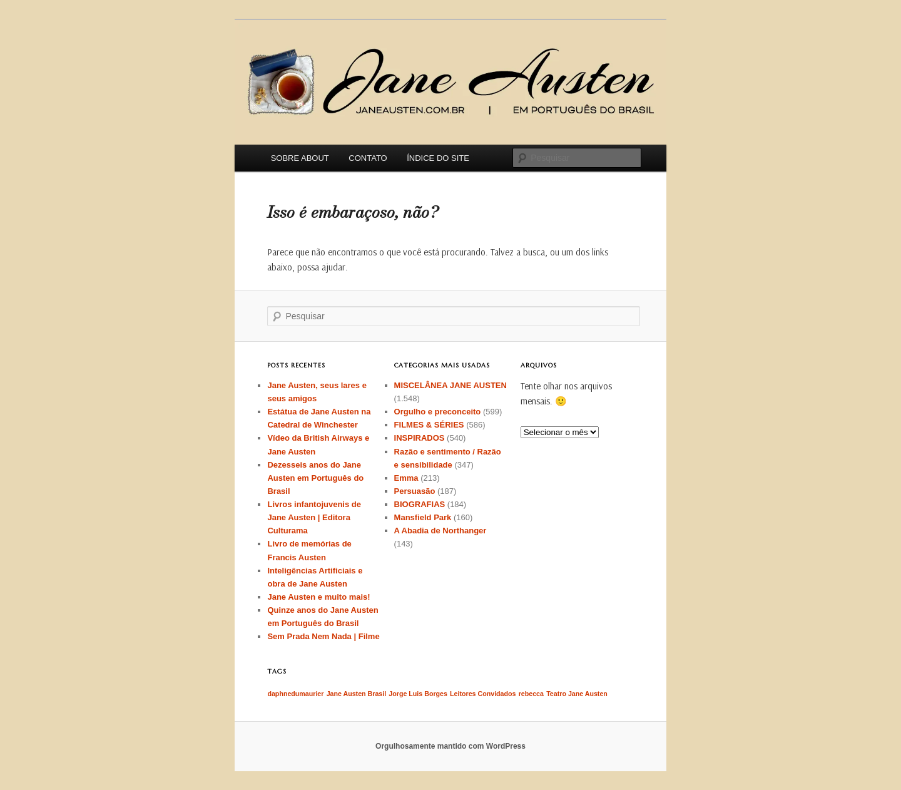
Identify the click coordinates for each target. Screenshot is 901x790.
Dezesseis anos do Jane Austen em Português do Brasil (315, 478)
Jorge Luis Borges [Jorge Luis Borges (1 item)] (418, 693)
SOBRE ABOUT (300, 158)
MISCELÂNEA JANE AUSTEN (450, 385)
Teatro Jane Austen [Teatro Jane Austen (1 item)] (577, 693)
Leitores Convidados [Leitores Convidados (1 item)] (483, 693)
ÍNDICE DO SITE (438, 158)
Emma (406, 478)
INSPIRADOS (419, 438)
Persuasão (414, 491)
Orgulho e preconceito (437, 411)
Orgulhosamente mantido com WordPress (450, 746)
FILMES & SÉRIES (429, 424)
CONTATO (368, 158)
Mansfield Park (423, 517)
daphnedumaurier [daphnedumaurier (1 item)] (295, 693)
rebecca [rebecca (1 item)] (531, 693)
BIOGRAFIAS (419, 504)
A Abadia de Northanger (440, 530)
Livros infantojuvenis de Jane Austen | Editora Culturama (314, 517)
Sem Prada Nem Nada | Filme (323, 636)
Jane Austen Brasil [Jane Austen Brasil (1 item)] (357, 693)
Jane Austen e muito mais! (318, 597)
